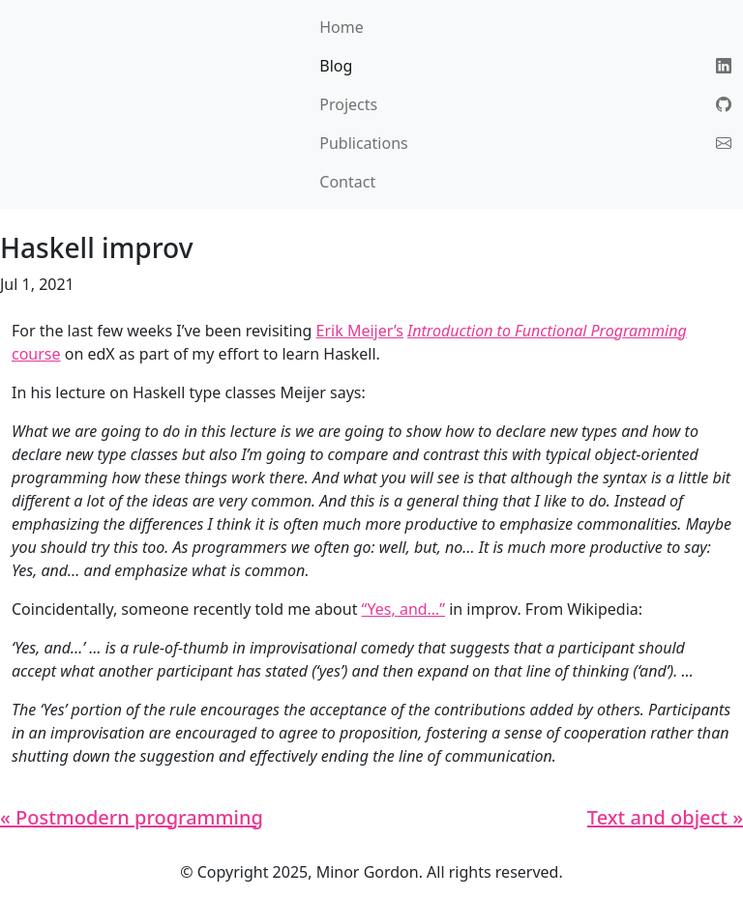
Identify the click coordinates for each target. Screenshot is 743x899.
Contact (347, 181)
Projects (348, 104)
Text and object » (665, 817)
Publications (363, 143)
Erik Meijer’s (359, 330)
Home (341, 27)
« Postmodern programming (131, 817)
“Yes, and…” (403, 609)
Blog (335, 65)
